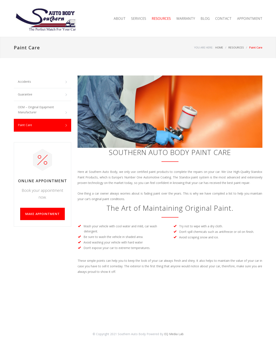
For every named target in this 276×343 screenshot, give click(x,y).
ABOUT (120, 18)
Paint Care (25, 125)
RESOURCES (161, 18)
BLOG (205, 18)
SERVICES (138, 18)
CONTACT (223, 18)
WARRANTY (185, 18)
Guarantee (25, 94)
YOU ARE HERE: (203, 47)
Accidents (24, 82)
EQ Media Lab (174, 334)
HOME (219, 47)
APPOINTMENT (249, 18)
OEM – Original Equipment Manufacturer (36, 109)
